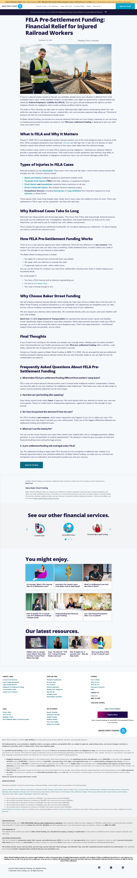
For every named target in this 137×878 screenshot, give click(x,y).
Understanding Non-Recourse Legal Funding (66, 614)
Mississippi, (111, 789)
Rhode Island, (102, 791)
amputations (46, 184)
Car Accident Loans (68, 534)
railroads (66, 143)
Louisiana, (81, 789)
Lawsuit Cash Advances (10, 679)
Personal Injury (51, 682)
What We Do (95, 682)
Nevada (23, 791)
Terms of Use (7, 714)
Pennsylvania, (93, 791)
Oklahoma (78, 791)
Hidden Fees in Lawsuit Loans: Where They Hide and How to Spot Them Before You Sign (36, 654)
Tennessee (5, 793)
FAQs (92, 689)
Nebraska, (5, 791)
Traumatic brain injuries (35, 181)
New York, (30, 791)
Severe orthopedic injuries (36, 187)
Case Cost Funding (52, 721)
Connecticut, (31, 789)
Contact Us (94, 695)
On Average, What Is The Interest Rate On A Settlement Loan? (39, 585)
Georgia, (51, 789)
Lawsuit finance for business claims (14, 809)
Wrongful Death (52, 694)
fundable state (41, 283)
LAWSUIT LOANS (8, 676)
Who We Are (95, 684)
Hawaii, (56, 789)
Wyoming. (44, 793)
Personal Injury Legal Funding (97, 534)
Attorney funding (65, 809)
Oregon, (85, 791)
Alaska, (17, 789)
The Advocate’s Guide (9, 689)
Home (32, 12)
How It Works (95, 679)
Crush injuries (30, 184)
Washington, (28, 793)
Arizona (4, 789)
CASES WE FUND (52, 676)
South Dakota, (122, 791)
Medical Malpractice (53, 686)
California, (23, 789)
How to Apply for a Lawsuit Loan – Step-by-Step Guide (79, 653)
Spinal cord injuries (33, 177)
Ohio (72, 791)
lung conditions (74, 191)
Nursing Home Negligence (55, 689)
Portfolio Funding (52, 719)
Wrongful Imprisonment (54, 679)
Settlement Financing (53, 714)
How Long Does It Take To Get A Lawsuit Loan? (100, 652)
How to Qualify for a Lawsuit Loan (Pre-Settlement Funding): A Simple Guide (39, 615)
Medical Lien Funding (53, 724)
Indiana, (71, 789)
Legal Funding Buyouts (10, 684)
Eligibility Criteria (8, 716)
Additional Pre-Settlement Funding (13, 686)
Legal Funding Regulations (11, 682)
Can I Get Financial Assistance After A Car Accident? (95, 614)
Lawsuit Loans (39, 535)
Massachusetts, (95, 789)
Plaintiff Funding (52, 716)
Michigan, (104, 789)
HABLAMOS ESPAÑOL (98, 702)
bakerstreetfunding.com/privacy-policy (46, 498)
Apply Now (113, 714)
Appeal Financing (52, 712)
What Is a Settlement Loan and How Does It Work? (96, 585)
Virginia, (21, 793)
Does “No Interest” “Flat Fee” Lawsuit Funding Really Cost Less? (57, 653)
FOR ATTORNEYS (52, 708)
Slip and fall (50, 691)
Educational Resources (98, 686)
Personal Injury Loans (43, 12)
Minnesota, (125, 789)
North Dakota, (66, 791)
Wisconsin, (37, 793)
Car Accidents (51, 684)
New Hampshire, (14, 791)
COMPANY (94, 676)
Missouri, (118, 789)
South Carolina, (112, 791)
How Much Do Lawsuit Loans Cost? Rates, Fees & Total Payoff (67, 585)
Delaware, (39, 789)
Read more (29, 483)
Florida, (45, 789)
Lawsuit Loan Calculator (10, 691)
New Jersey (37, 791)
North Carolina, (56, 791)
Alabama (11, 789)
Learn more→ (127, 2)
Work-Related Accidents (54, 696)
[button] (26, 528)
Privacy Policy (7, 712)
